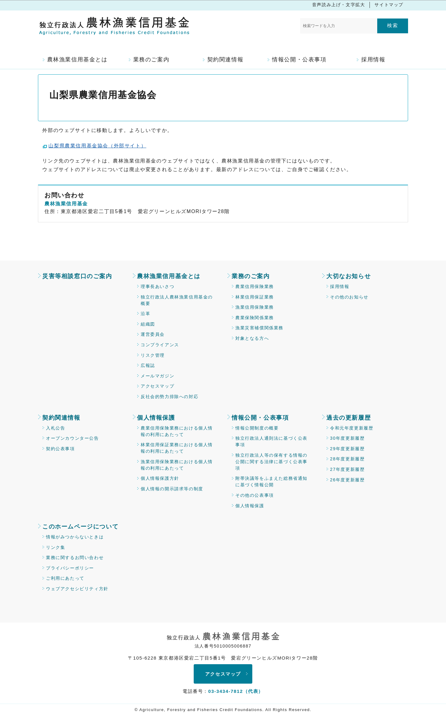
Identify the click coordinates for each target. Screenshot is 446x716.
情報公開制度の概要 (257, 428)
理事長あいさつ (157, 286)
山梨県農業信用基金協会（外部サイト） (97, 145)
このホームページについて (80, 526)
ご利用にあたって (65, 578)
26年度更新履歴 (347, 479)
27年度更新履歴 (347, 469)
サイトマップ (388, 4)
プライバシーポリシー (70, 568)
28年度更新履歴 (347, 458)
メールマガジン (157, 375)
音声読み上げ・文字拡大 (338, 4)
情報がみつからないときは (75, 536)
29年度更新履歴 (347, 448)
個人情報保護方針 (160, 478)
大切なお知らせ (348, 276)
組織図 (148, 324)
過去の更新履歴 (348, 417)
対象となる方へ (252, 338)
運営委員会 (153, 334)
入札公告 (55, 428)
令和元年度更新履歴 (351, 428)
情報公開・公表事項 (260, 417)
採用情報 (339, 286)
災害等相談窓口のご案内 (77, 276)
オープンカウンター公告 (72, 438)
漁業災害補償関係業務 (259, 327)
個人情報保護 (156, 417)
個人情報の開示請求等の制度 (172, 488)
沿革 (145, 313)
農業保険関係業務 (254, 317)
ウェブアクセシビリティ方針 (77, 588)
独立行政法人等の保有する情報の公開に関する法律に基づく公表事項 (271, 462)
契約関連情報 (61, 417)
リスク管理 (153, 355)
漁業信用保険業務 (254, 307)
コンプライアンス (160, 344)
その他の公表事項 (254, 495)
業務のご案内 (251, 276)
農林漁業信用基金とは (168, 276)
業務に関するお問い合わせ (75, 557)
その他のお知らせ (349, 296)
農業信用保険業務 (254, 286)
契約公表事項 (60, 448)
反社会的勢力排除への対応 (169, 396)
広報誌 (148, 365)
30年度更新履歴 (347, 438)
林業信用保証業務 (254, 296)
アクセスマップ (157, 386)
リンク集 (55, 547)
